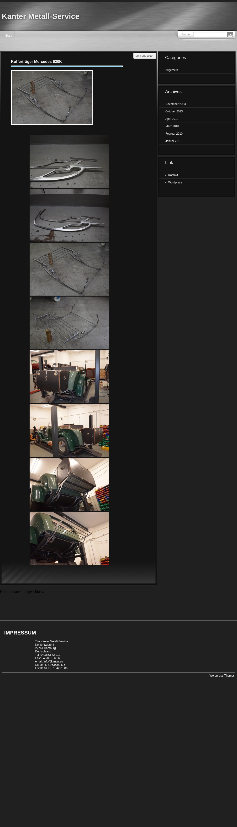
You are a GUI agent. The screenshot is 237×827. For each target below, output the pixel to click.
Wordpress (175, 182)
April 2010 (171, 119)
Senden (230, 34)
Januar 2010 (173, 141)
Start (8, 35)
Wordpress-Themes (222, 675)
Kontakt (173, 175)
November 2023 (175, 104)
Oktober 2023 (174, 111)
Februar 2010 (174, 133)
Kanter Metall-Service (40, 16)
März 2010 (172, 126)
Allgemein (171, 70)
